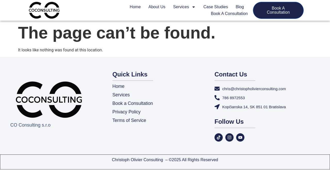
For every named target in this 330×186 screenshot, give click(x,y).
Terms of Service (129, 120)
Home (135, 7)
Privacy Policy (126, 112)
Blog (240, 7)
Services (184, 7)
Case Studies (215, 7)
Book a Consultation (229, 13)
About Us (157, 7)
